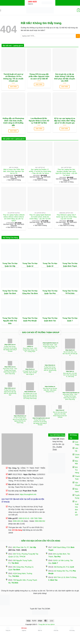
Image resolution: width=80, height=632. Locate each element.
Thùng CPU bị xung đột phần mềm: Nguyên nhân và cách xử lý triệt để (39, 76)
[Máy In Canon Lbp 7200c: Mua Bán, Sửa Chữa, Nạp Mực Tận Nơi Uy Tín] (14, 153)
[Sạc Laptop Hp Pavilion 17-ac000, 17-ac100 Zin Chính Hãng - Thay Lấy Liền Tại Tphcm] (40, 153)
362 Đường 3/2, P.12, (64, 567)
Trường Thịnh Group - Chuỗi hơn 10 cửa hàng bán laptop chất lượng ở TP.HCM (10, 349)
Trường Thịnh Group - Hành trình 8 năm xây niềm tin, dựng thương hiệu (50, 369)
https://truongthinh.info (28, 494)
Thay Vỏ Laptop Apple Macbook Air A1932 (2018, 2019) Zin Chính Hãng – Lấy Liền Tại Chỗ (40, 217)
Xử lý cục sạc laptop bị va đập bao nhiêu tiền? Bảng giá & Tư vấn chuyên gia (64, 120)
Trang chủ (8, 629)
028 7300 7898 (36, 518)
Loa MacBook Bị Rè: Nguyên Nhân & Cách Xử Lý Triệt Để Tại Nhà (39, 120)
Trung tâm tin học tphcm (46, 624)
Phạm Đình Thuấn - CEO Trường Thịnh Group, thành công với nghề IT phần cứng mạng (10, 371)
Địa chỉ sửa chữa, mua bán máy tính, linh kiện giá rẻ (70, 353)
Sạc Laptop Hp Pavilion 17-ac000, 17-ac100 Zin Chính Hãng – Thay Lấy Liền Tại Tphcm (40, 171)
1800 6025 (32, 2)
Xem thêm (13, 86)
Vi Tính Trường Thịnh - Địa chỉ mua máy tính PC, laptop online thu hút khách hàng (20, 420)
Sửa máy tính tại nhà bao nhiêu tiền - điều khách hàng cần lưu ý (50, 390)
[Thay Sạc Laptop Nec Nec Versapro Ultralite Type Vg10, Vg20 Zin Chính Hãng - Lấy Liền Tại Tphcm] (66, 153)
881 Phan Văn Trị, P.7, (24, 547)
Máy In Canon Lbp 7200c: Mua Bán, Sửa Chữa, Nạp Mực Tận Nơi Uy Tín (13, 171)
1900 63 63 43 (23, 518)
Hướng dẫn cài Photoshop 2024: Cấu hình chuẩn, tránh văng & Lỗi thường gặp (13, 121)
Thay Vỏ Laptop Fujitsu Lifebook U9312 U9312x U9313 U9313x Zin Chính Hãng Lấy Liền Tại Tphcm (13, 218)
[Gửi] (78, 36)
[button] (1, 10)
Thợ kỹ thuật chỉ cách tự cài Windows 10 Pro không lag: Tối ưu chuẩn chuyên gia (13, 77)
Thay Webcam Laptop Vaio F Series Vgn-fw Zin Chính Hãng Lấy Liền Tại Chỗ (66, 217)
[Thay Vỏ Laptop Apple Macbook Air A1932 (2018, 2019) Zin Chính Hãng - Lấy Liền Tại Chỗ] (40, 199)
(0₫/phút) (24, 628)
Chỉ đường (71, 629)
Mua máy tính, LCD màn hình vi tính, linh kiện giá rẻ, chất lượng (70, 375)
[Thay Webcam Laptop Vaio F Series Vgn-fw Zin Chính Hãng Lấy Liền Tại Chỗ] (66, 199)
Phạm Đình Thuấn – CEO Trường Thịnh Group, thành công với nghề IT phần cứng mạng (70, 397)
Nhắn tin (40, 629)
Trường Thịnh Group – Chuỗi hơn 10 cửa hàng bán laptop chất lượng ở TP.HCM (40, 422)
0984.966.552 (40, 521)
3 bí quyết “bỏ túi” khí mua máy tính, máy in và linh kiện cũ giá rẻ (30, 372)
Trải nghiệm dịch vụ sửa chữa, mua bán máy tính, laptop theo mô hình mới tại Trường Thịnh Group (30, 396)
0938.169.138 (18, 521)
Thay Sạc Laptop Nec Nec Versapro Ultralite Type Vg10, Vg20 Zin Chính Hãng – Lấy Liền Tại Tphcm (66, 172)
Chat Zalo (56, 629)
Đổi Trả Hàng (77, 470)
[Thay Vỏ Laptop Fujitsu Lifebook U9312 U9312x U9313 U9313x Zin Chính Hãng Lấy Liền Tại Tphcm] (14, 199)
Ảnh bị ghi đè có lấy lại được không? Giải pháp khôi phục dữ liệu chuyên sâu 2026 (64, 77)
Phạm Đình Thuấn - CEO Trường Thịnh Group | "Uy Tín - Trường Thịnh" (30, 350)
